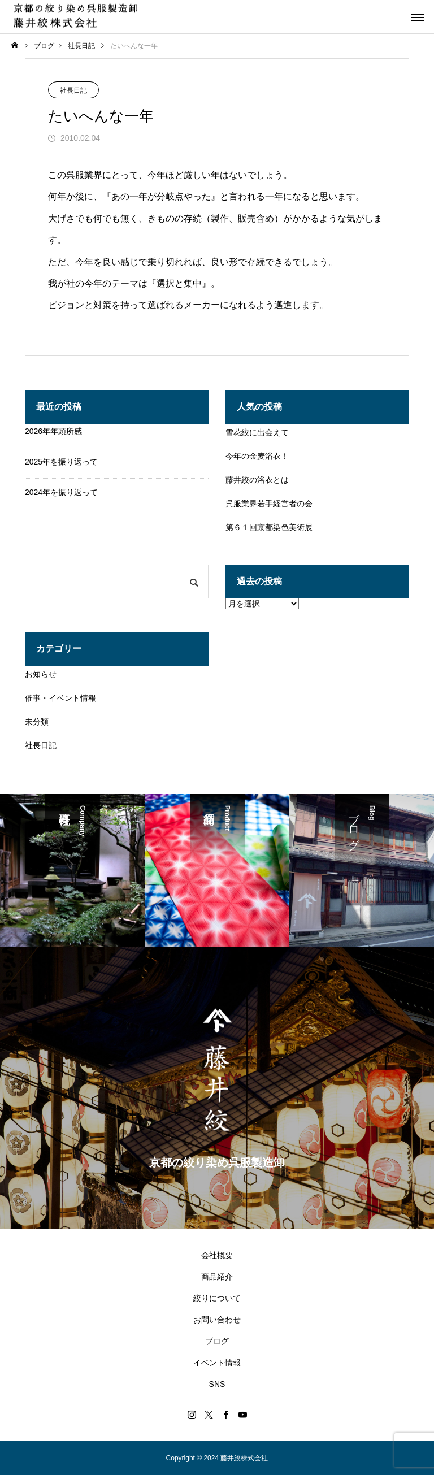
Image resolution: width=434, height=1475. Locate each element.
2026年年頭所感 (53, 431)
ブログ (217, 1341)
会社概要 (217, 1255)
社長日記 (73, 90)
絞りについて (217, 1298)
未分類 (37, 721)
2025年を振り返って (61, 461)
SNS (217, 1384)
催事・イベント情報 (60, 697)
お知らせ (41, 674)
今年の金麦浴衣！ (257, 456)
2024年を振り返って (61, 492)
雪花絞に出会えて (257, 432)
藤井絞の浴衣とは (257, 479)
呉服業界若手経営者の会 (269, 503)
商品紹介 (217, 1276)
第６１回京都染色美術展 (269, 527)
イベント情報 (217, 1362)
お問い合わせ (217, 1319)
